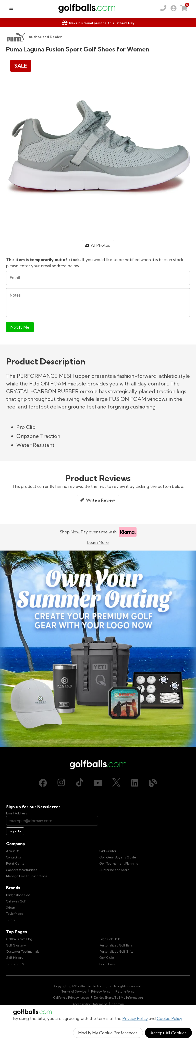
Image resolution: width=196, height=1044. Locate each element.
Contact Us (14, 857)
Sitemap (118, 1004)
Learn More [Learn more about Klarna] (98, 542)
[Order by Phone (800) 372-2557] (163, 8)
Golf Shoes (107, 964)
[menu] (11, 8)
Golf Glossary (16, 945)
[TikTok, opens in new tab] (80, 783)
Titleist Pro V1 (15, 964)
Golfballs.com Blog (19, 939)
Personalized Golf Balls (116, 945)
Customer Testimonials (22, 951)
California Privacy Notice (71, 997)
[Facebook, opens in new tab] (43, 783)
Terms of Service (74, 991)
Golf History (14, 958)
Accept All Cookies (168, 1032)
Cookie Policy (169, 1018)
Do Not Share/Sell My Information (118, 997)
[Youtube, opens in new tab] (98, 783)
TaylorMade (14, 914)
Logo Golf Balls (110, 939)
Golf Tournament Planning (119, 863)
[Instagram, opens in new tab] (61, 783)
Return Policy (124, 991)
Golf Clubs (107, 958)
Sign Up (15, 831)
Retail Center (16, 863)
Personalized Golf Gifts (116, 951)
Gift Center (108, 851)
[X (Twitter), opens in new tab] (116, 783)
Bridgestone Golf (18, 895)
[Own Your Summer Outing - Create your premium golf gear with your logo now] (98, 649)
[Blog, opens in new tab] (153, 783)
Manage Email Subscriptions (26, 876)
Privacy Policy (135, 1018)
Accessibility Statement (89, 1004)
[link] (173, 8)
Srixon (10, 907)
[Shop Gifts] (98, 23)
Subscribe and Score (114, 870)
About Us (12, 851)
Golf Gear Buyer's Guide (118, 857)
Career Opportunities (21, 870)
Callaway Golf (16, 901)
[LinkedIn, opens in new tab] (135, 783)
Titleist (11, 920)
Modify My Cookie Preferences (108, 1032)
